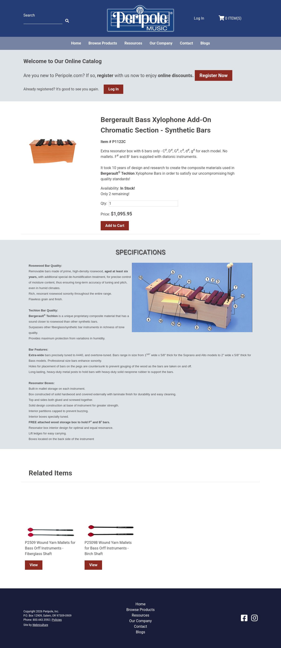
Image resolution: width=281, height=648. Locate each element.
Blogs (205, 43)
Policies (57, 619)
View (34, 565)
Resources (133, 43)
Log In (113, 89)
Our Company (161, 43)
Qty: (104, 203)
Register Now (213, 75)
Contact (186, 43)
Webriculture (40, 625)
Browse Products (103, 43)
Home (76, 43)
